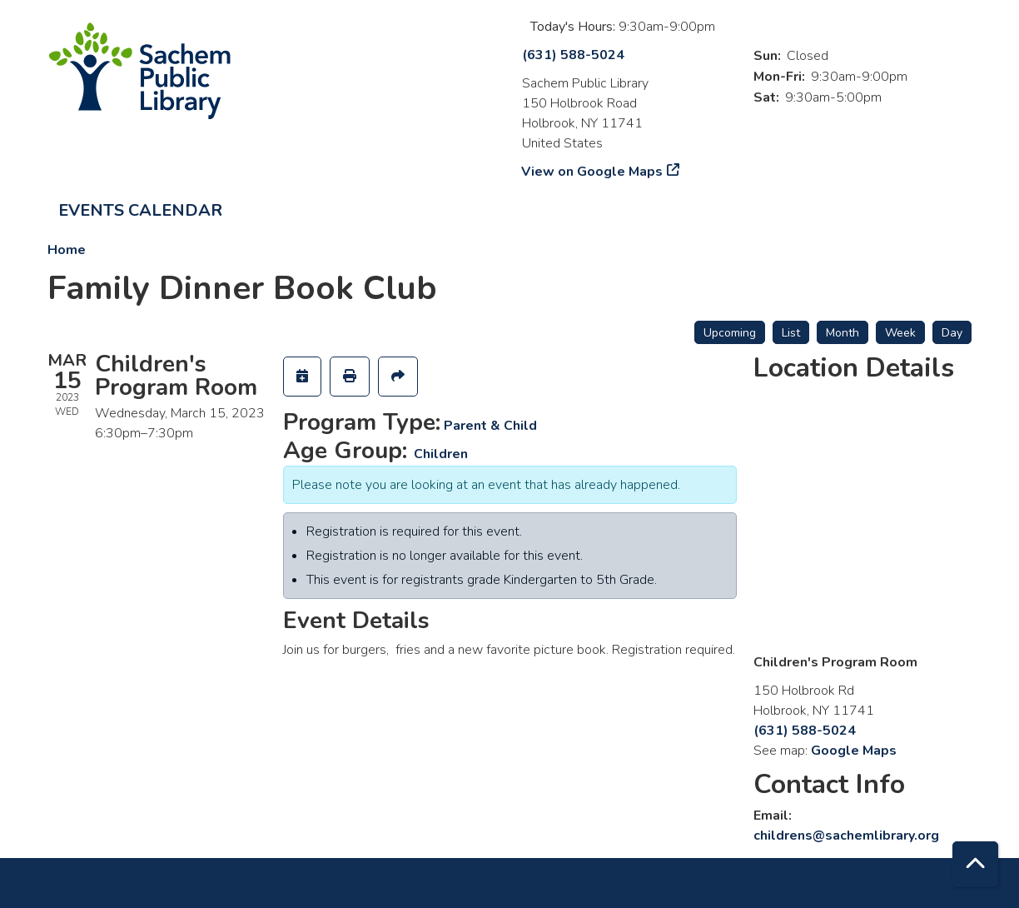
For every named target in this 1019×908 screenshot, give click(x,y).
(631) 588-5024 (573, 55)
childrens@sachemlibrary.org (846, 835)
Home (66, 250)
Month (842, 333)
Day (952, 333)
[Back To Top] (975, 864)
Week (900, 333)
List (791, 333)
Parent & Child (490, 426)
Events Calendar (140, 210)
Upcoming (729, 333)
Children (441, 454)
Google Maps (854, 750)
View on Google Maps (592, 171)
